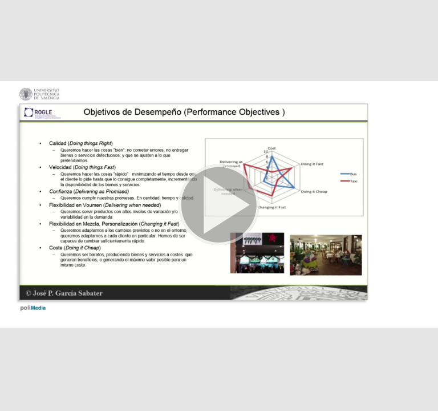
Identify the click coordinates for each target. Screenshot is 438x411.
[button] (219, 205)
